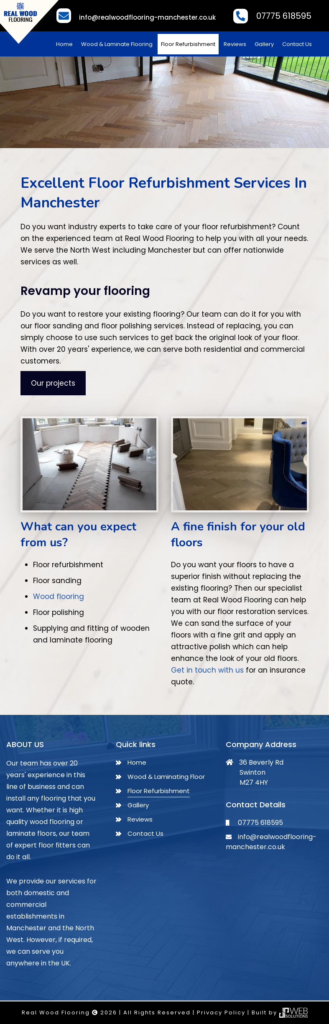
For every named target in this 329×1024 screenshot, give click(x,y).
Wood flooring (58, 596)
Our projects (53, 383)
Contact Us (297, 44)
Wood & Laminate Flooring (117, 44)
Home (64, 44)
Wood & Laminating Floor (166, 776)
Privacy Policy (221, 1012)
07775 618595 (283, 16)
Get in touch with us (207, 670)
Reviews (235, 44)
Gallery (264, 44)
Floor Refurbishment (188, 44)
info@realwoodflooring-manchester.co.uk (147, 17)
